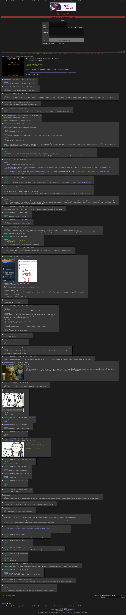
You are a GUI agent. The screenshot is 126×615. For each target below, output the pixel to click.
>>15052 (30, 335)
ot (24, 0)
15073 (26, 482)
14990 (25, 178)
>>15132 (30, 580)
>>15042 (30, 221)
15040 (26, 221)
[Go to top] (8, 596)
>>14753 (6, 127)
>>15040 (6, 230)
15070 (25, 467)
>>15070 (30, 460)
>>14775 (6, 140)
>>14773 (6, 139)
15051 (26, 335)
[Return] (67, 17)
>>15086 (6, 511)
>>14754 (6, 131)
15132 (26, 586)
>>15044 (30, 228)
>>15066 (30, 307)
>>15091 (6, 538)
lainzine (82, 0)
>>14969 (6, 153)
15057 (26, 358)
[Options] (123, 0)
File (50, 38)
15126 (26, 554)
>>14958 (6, 90)
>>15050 (30, 257)
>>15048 (6, 309)
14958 (26, 81)
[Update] (4, 605)
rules (43, 0)
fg (6, 0)
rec (36, 0)
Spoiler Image (80, 27)
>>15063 (6, 428)
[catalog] (63, 20)
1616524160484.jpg (10, 365)
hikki (34, 0)
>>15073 (29, 467)
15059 (26, 384)
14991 (25, 187)
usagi (64, 0)
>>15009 (34, 80)
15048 (26, 257)
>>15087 (29, 503)
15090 (26, 516)
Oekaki (53, 38)
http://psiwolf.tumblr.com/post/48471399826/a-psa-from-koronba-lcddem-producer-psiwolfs (53, 73)
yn (1, 0)
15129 (26, 570)
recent (49, 0)
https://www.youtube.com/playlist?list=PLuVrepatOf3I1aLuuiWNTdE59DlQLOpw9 (69, 183)
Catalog (14, 596)
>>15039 (30, 208)
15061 (26, 391)
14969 (24, 125)
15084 (26, 496)
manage (57, 0)
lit (13, 0)
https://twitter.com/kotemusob (11, 286)
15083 (26, 490)
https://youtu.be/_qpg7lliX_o (45, 172)
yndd (4, 0)
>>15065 (33, 418)
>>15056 (36, 249)
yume (9, 0)
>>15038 (6, 216)
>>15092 (30, 527)
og (19, 0)
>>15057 (28, 368)
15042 (26, 228)
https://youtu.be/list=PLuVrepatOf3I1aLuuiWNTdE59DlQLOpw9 (92, 172)
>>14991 (29, 178)
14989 (25, 160)
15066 (26, 440)
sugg (30, 0)
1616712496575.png (10, 393)
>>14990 (29, 160)
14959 (26, 88)
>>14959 (30, 80)
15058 (26, 364)
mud (61, 0)
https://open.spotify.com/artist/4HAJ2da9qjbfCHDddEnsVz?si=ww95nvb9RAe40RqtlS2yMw (27, 529)
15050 (26, 307)
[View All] (56, 59)
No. (48, 59)
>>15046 (6, 350)
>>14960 (30, 88)
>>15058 (30, 358)
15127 (26, 565)
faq (46, 0)
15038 (26, 208)
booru (67, 0)
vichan (56, 611)
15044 (25, 238)
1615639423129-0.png (10, 259)
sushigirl (78, 0)
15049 (26, 301)
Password (108, 596)
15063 (25, 418)
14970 (24, 150)
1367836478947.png (10, 57)
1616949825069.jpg (10, 442)
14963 (26, 109)
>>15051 (6, 343)
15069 (26, 460)
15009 (26, 198)
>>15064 (29, 418)
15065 (26, 433)
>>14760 (6, 135)
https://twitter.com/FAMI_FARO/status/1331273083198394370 (53, 113)
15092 (26, 535)
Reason (103, 598)
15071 (26, 475)
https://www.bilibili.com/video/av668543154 (15, 170)
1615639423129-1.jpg (26, 259)
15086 (25, 503)
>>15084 (30, 490)
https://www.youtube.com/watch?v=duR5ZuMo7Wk (17, 224)
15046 (32, 249)
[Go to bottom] (72, 17)
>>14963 (30, 103)
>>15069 (30, 440)
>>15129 (30, 565)
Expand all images (121, 52)
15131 (26, 580)
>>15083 (6, 498)
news (40, 0)
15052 (26, 341)
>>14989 (29, 150)
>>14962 (6, 111)
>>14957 (6, 83)
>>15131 (6, 588)
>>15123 (38, 527)
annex (52, 0)
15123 (26, 548)
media (16, 0)
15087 (25, 509)
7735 (50, 59)
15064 (25, 426)
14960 (26, 95)
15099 (26, 541)
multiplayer (72, 0)
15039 (26, 214)
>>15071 (34, 460)
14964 (40, 116)
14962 (26, 103)
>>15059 (34, 358)
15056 (31, 348)
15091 (26, 527)
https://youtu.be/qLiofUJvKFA (32, 195)
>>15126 (30, 548)
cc (26, 0)
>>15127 (6, 573)
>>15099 (34, 527)
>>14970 (29, 125)
